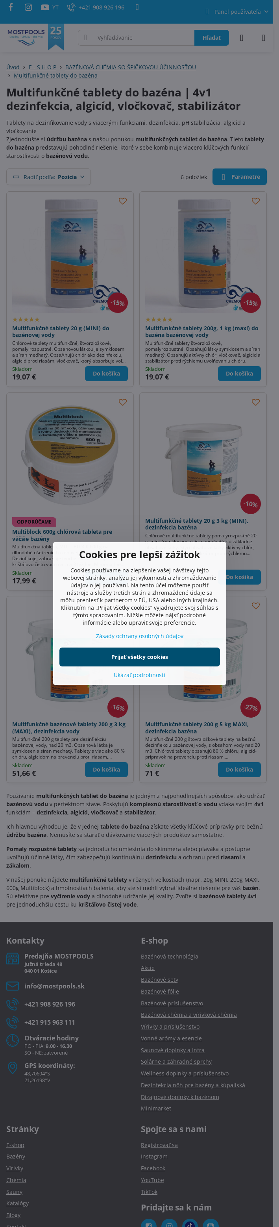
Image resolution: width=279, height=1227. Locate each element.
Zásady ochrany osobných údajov (139, 636)
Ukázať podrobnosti (139, 675)
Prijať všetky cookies (139, 657)
